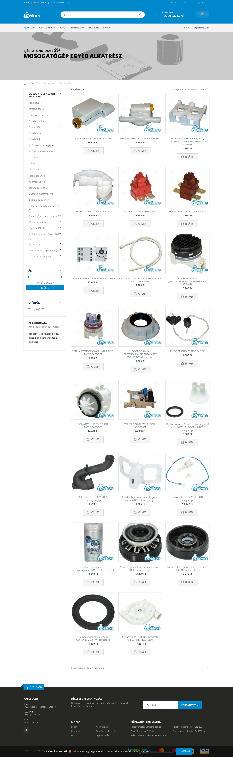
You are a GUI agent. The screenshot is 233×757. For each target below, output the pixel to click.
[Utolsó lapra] (207, 668)
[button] (77, 14)
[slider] (28, 277)
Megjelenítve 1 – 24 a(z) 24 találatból (191, 89)
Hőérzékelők (36, 228)
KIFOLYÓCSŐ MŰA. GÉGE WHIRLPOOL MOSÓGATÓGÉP (140, 280)
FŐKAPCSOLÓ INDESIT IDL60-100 (187, 211)
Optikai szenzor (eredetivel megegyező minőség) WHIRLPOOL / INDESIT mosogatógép (187, 427)
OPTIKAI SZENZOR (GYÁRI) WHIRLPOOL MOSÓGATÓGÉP (93, 353)
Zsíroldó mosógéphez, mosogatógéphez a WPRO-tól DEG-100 (93, 568)
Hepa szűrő (34, 102)
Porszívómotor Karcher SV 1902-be (189, 731)
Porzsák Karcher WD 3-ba (142, 731)
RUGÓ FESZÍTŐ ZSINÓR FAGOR (187, 351)
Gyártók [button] (34, 302)
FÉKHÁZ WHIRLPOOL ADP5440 (93, 211)
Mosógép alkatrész (40, 193)
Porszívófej (34, 139)
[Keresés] (141, 15)
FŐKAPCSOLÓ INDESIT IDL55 (140, 211)
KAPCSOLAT (187, 2)
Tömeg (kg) (36, 309)
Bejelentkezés (201, 27)
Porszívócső (34, 133)
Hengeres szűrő (36, 115)
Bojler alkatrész (38, 187)
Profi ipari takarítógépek (41, 145)
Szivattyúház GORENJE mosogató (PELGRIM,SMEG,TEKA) (140, 638)
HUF (25, 2)
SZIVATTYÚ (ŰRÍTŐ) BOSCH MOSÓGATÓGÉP (93, 426)
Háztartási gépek (98, 27)
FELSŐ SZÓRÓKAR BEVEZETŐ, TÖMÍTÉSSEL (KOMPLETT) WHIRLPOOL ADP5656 (187, 141)
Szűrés (45, 287)
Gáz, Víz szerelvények (41, 256)
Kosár (74, 726)
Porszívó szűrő (36, 108)
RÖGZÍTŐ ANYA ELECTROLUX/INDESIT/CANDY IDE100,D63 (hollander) (140, 354)
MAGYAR (39, 2)
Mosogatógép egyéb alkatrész (58, 83)
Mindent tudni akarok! (162, 751)
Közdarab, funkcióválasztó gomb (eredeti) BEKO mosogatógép (140, 498)
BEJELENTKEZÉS (202, 2)
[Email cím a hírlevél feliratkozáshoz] (172, 705)
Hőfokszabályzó (36, 175)
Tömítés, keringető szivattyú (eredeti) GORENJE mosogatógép (187, 568)
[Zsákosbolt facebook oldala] (26, 730)
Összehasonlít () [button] (60, 2)
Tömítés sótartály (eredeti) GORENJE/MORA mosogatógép (93, 638)
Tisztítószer (34, 169)
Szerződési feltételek (105, 731)
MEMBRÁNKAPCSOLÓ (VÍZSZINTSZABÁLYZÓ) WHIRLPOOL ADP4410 (187, 281)
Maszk (31, 163)
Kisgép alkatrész (38, 199)
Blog (62, 27)
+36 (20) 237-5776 (32, 714)
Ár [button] (30, 270)
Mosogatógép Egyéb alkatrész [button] (41, 95)
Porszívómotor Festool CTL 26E (187, 726)
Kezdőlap (29, 27)
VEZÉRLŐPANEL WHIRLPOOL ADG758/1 (140, 426)
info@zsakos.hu (31, 722)
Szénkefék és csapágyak (42, 250)
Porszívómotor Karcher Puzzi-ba (146, 726)
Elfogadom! (184, 751)
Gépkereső (76, 27)
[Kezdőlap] (25, 83)
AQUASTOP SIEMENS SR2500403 (93, 138)
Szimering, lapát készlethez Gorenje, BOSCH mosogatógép (140, 568)
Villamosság (36, 181)
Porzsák (34, 127)
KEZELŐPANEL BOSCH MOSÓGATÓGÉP (93, 278)
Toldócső (33, 157)
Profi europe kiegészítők (41, 151)
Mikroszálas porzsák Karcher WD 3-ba (148, 735)
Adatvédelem (102, 726)
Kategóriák (46, 27)
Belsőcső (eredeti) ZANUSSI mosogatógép (93, 498)
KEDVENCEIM (171, 2)
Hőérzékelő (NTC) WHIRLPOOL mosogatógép (187, 498)
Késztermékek (37, 222)
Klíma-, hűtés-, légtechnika (44, 216)
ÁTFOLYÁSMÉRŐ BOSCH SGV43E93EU (140, 138)
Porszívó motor (36, 121)
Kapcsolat (75, 731)
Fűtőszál (34, 244)
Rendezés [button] (76, 89)
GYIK (186, 27)
